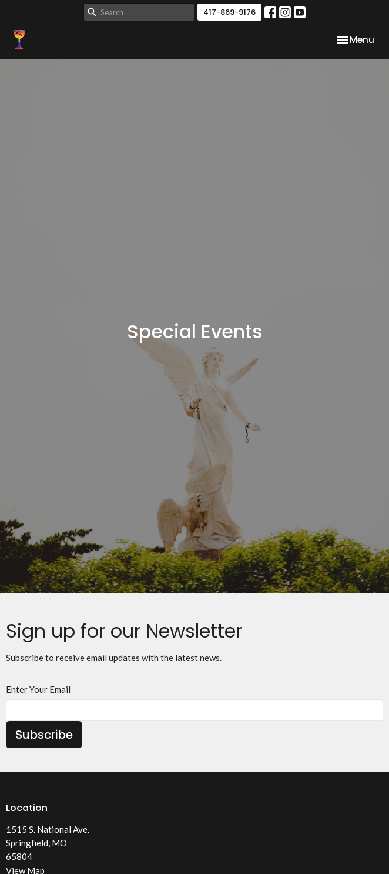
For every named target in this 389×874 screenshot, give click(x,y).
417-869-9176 (229, 12)
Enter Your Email (38, 689)
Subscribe (44, 734)
